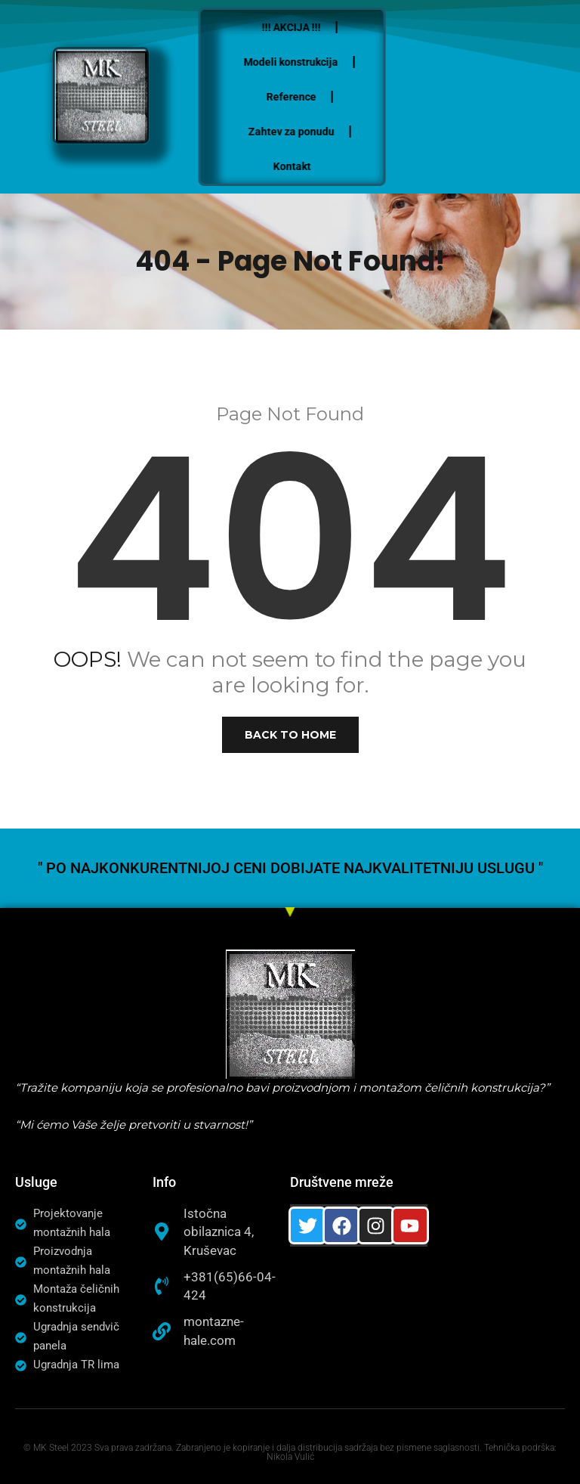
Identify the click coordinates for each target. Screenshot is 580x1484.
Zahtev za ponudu (302, 131)
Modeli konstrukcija (302, 62)
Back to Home (290, 735)
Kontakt (303, 166)
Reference (302, 97)
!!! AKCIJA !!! (302, 27)
